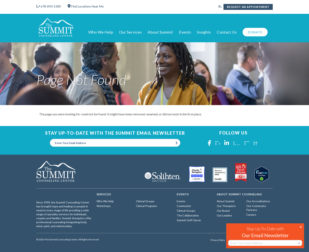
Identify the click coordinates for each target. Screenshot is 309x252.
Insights (204, 32)
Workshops (104, 206)
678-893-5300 (48, 6)
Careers (251, 214)
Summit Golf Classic (189, 220)
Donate (255, 32)
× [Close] (301, 226)
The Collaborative (188, 215)
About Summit (160, 32)
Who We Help (100, 32)
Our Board (223, 210)
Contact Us (227, 32)
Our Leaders (224, 215)
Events (185, 32)
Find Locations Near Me (86, 6)
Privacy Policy (218, 240)
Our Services (130, 32)
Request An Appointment (248, 6)
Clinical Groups (145, 201)
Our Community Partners (256, 208)
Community (184, 206)
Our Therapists (226, 206)
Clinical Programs (146, 206)
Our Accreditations (258, 201)
